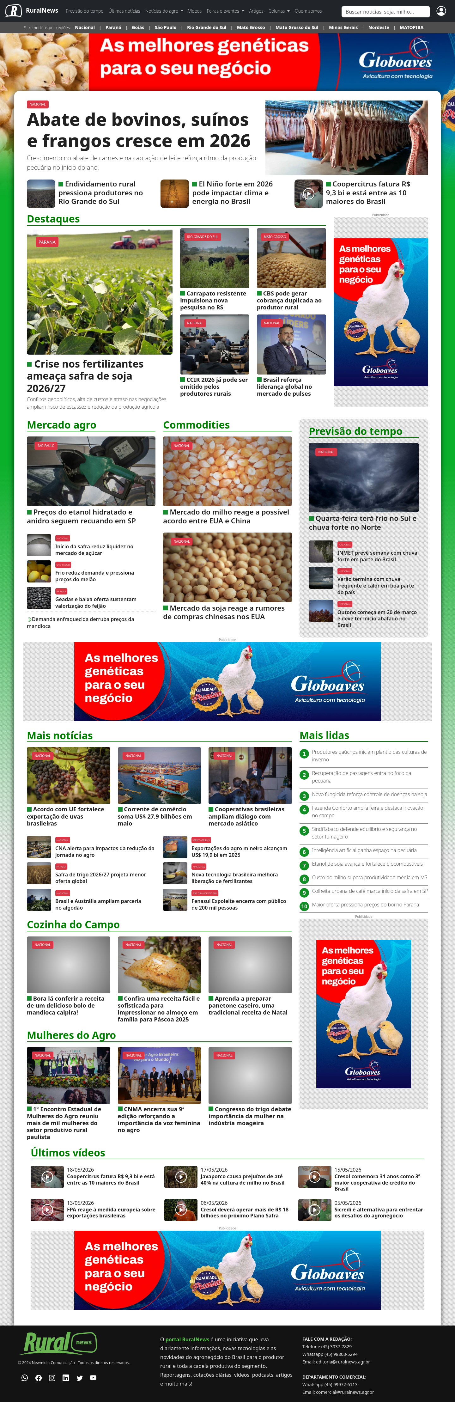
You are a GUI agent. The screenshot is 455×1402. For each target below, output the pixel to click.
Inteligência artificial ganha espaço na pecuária (364, 850)
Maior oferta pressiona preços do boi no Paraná (365, 904)
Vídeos (195, 11)
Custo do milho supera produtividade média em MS (370, 877)
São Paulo (166, 27)
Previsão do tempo (84, 11)
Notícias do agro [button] (162, 11)
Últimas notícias (124, 11)
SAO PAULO (45, 445)
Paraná (113, 27)
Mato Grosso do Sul (297, 27)
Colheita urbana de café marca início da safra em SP (370, 890)
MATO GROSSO (275, 237)
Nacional (85, 27)
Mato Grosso (251, 27)
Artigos (256, 11)
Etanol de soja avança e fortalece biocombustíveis (367, 863)
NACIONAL (38, 104)
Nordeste (378, 27)
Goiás (138, 27)
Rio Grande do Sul (206, 27)
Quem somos (308, 11)
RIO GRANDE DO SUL (202, 237)
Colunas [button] (277, 11)
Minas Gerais (343, 27)
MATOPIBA (411, 27)
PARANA (47, 242)
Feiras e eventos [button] (223, 11)
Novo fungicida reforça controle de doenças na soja (369, 794)
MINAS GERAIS (201, 840)
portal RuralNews (187, 1339)
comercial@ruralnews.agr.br (345, 1392)
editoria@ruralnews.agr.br (343, 1362)
